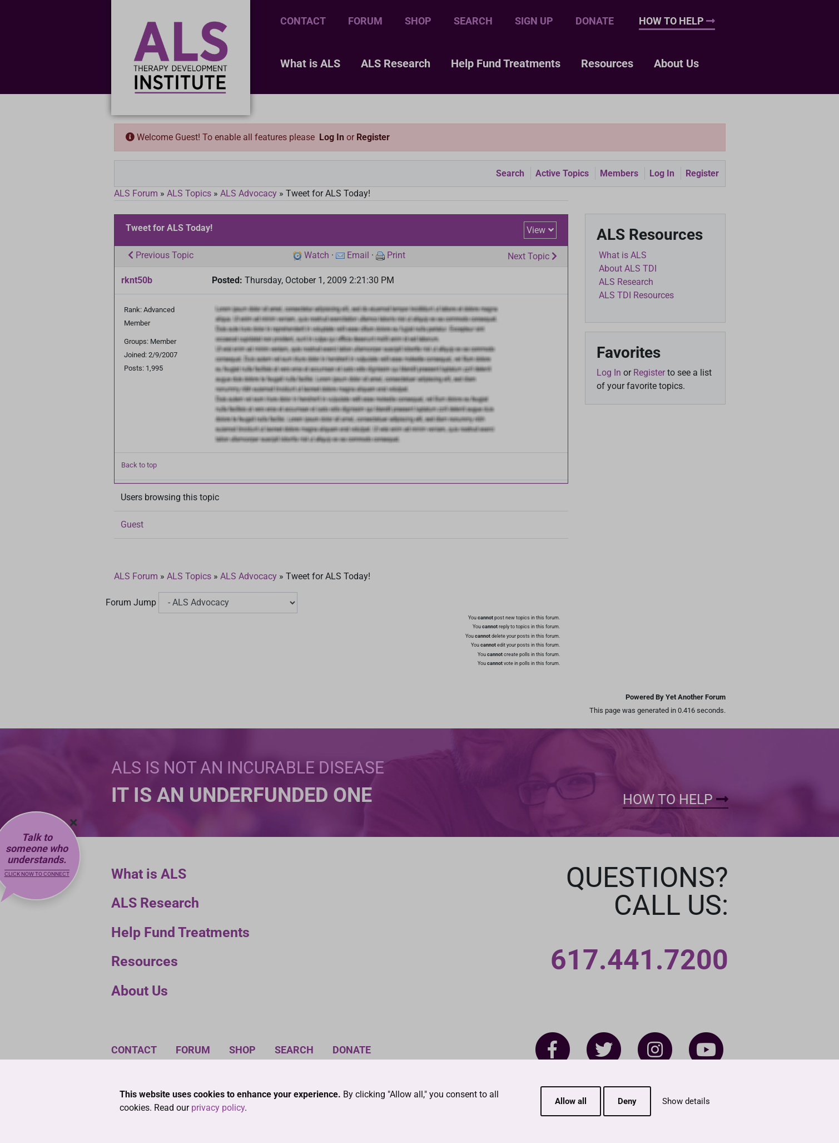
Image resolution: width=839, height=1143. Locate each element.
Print (396, 255)
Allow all (571, 1101)
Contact (303, 21)
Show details (686, 1101)
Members (619, 173)
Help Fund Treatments (505, 63)
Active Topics (562, 173)
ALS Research (395, 63)
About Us (676, 63)
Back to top (139, 465)
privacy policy (218, 1107)
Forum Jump (131, 602)
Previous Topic (160, 255)
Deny (627, 1101)
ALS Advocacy (248, 193)
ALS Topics (189, 193)
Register (373, 137)
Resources (607, 63)
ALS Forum (137, 193)
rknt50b (136, 280)
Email (358, 255)
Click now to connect (36, 874)
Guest (132, 524)
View (536, 230)
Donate (594, 21)
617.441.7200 (639, 960)
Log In (331, 137)
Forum (365, 21)
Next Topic (532, 256)
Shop (418, 21)
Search (473, 21)
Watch (316, 255)
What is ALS (310, 63)
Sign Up (534, 21)
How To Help (677, 21)
